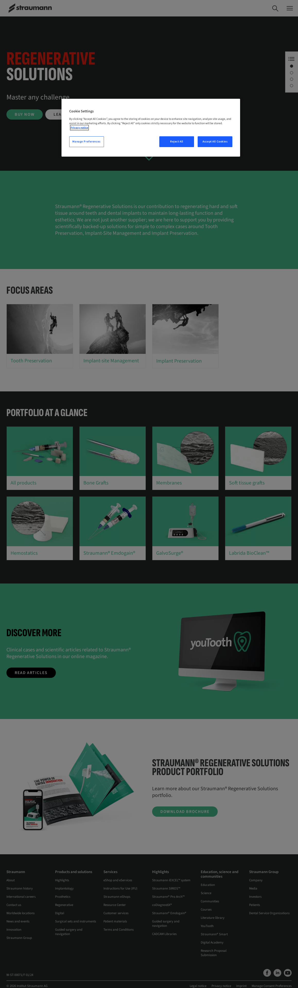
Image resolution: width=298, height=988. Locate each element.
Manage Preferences (86, 141)
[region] (151, 128)
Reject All (176, 141)
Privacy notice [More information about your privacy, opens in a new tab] (79, 127)
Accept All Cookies (215, 141)
